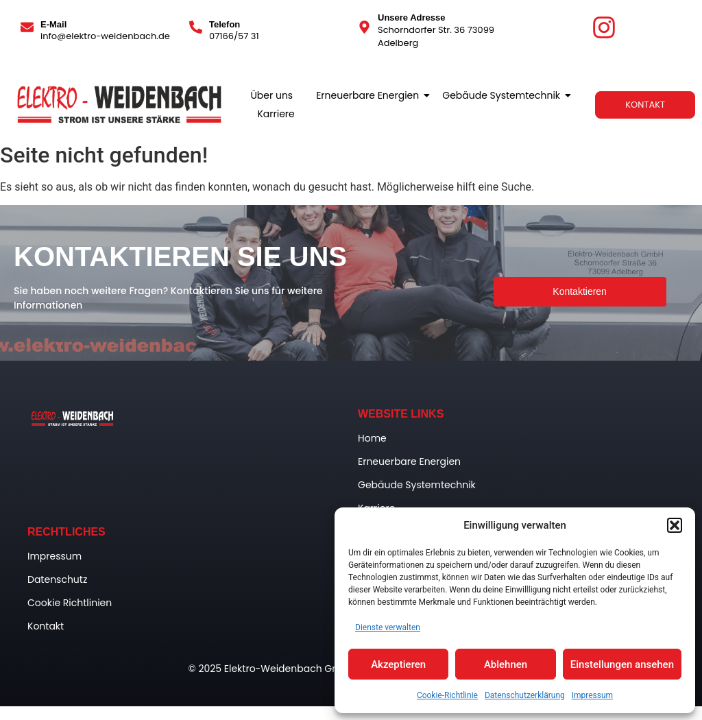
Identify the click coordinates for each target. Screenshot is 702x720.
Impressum (592, 695)
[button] (674, 525)
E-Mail (53, 24)
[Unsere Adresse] (364, 28)
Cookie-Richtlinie (447, 695)
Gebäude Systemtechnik (503, 95)
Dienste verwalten (387, 627)
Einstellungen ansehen (622, 664)
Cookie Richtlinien (69, 603)
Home (372, 438)
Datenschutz (57, 579)
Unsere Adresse (412, 17)
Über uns (271, 95)
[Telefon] (195, 28)
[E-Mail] (27, 28)
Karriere (275, 114)
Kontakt (45, 626)
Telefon (224, 24)
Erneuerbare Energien (370, 95)
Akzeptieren (398, 664)
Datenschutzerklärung (525, 695)
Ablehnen (505, 664)
